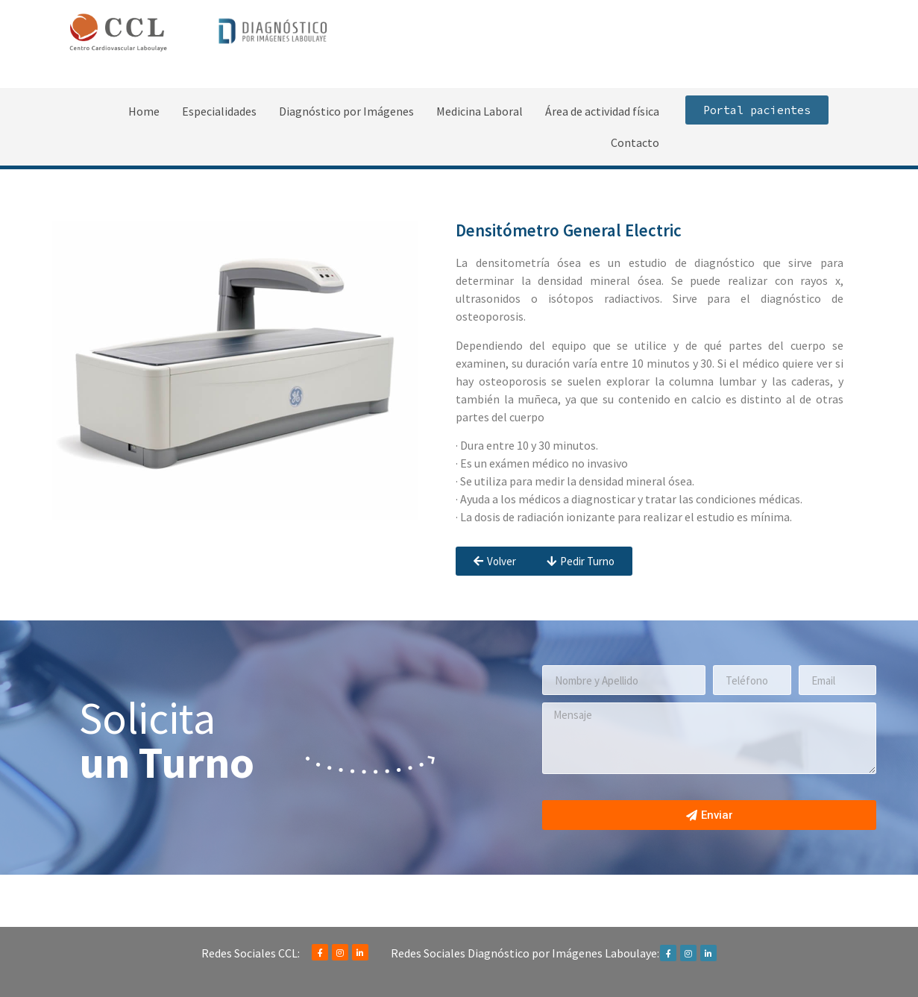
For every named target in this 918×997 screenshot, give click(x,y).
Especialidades (219, 111)
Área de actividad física (602, 111)
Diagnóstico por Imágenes (346, 111)
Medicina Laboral (479, 111)
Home (144, 111)
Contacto (635, 142)
